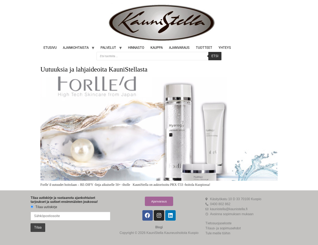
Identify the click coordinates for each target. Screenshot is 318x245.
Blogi (159, 227)
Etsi (214, 56)
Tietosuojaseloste (218, 223)
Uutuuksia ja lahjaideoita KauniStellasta (94, 69)
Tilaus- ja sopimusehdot (223, 228)
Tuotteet (204, 48)
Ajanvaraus (179, 48)
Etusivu (50, 48)
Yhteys (225, 48)
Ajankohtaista (76, 48)
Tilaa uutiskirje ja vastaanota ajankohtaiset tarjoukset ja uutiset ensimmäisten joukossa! (64, 200)
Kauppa (156, 48)
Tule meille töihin (217, 233)
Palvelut (108, 48)
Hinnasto (136, 48)
